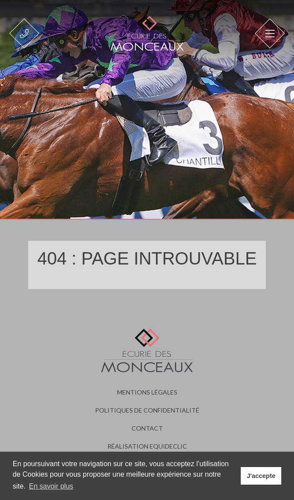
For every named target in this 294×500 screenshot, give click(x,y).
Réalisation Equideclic (147, 446)
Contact (147, 428)
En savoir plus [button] (51, 486)
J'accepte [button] (261, 475)
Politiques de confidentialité (147, 410)
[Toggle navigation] (270, 33)
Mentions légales (147, 392)
